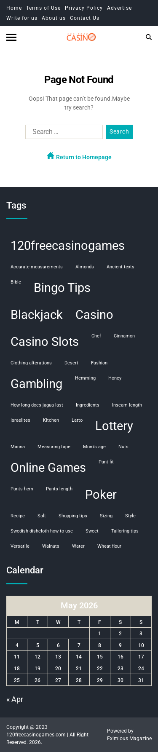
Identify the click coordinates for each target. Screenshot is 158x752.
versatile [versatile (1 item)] (20, 546)
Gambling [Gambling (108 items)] (36, 384)
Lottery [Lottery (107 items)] (114, 426)
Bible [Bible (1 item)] (16, 282)
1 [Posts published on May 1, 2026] (99, 634)
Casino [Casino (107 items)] (94, 315)
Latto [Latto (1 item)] (77, 420)
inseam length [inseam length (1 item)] (127, 405)
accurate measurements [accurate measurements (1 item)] (37, 267)
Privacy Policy (84, 8)
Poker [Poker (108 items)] (101, 494)
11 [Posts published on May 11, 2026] (17, 657)
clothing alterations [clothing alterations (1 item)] (31, 363)
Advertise (119, 8)
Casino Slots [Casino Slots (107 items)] (45, 342)
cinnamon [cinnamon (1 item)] (124, 336)
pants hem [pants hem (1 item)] (22, 489)
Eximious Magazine (129, 738)
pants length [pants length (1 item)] (59, 489)
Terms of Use (43, 8)
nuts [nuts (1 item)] (123, 447)
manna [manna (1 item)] (18, 447)
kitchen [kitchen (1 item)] (51, 420)
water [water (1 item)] (78, 546)
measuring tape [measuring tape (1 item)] (53, 447)
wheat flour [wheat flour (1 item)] (109, 546)
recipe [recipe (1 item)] (18, 516)
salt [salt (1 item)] (41, 516)
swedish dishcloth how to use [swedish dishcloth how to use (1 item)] (42, 531)
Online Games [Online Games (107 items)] (48, 467)
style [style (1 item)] (130, 516)
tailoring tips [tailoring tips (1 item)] (125, 531)
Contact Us (84, 18)
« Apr (14, 699)
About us (54, 18)
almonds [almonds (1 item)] (84, 267)
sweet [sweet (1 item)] (92, 531)
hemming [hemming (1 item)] (85, 378)
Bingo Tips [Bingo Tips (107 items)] (62, 288)
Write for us (21, 18)
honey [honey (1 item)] (114, 378)
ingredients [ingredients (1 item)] (87, 405)
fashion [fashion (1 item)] (99, 363)
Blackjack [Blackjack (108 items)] (37, 315)
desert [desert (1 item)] (71, 363)
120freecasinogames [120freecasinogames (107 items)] (68, 245)
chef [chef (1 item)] (96, 336)
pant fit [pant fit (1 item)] (106, 462)
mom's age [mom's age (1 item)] (94, 447)
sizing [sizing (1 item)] (106, 516)
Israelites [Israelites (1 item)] (20, 420)
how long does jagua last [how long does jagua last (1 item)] (37, 405)
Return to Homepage (79, 156)
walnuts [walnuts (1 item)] (50, 546)
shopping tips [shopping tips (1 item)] (73, 516)
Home (14, 8)
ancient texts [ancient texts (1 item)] (120, 267)
